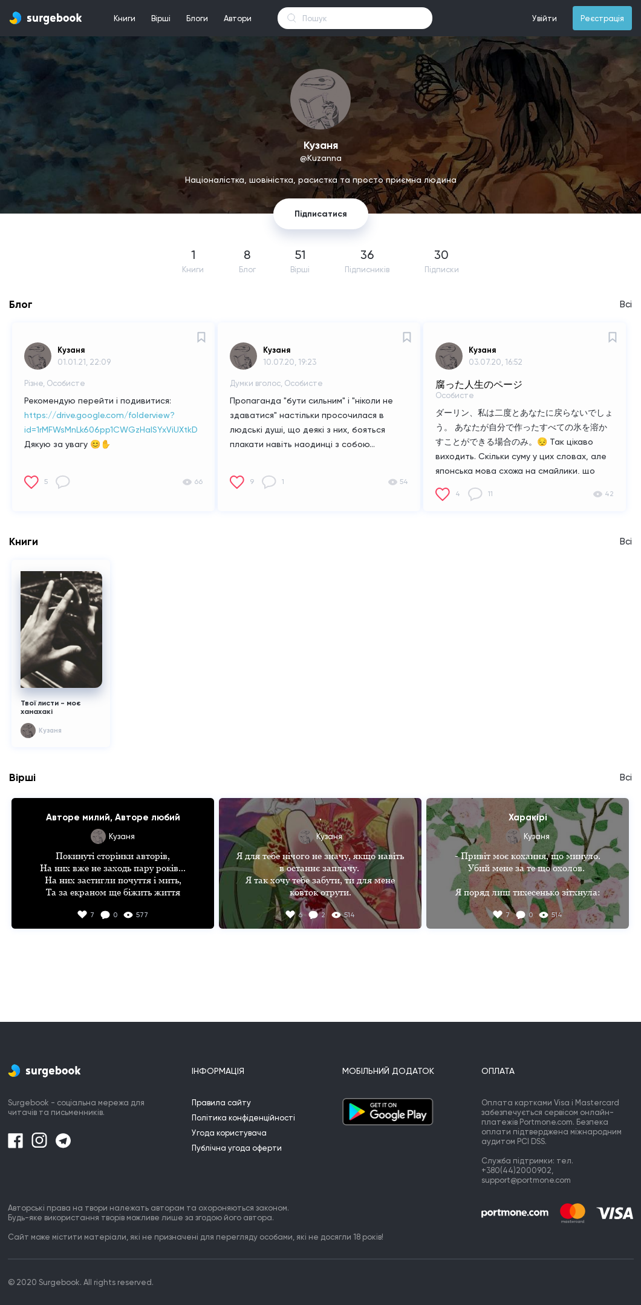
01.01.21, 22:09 (84, 362)
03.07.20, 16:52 (495, 362)
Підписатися (320, 214)
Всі (626, 304)
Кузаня (71, 350)
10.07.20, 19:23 (289, 362)
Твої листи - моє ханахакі (50, 707)
